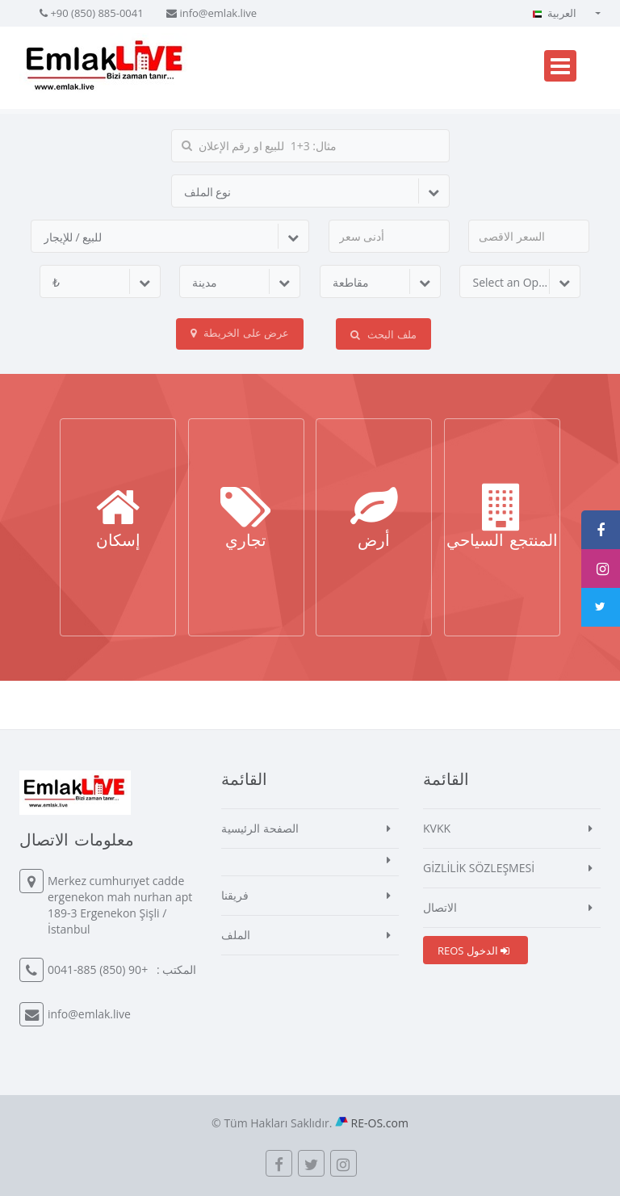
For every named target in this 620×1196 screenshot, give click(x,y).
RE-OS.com (379, 1123)
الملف (235, 934)
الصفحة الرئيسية (260, 828)
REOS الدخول (473, 950)
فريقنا (235, 895)
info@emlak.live (218, 13)
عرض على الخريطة (240, 332)
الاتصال (440, 907)
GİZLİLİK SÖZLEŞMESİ (478, 867)
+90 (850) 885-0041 (96, 13)
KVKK (436, 828)
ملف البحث (383, 334)
